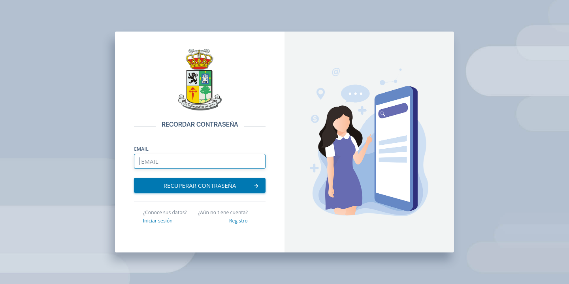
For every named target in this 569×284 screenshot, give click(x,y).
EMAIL (141, 149)
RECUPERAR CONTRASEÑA (212, 185)
